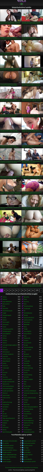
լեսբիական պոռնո (29, 443)
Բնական (5, 349)
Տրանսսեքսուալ (28, 420)
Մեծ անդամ (6, 352)
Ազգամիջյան (6, 361)
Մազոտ (26, 340)
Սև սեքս (26, 447)
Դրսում (4, 347)
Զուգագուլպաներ (7, 329)
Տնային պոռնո (6, 452)
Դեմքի (26, 329)
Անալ (25, 326)
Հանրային (5, 420)
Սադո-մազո (6, 395)
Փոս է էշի (26, 388)
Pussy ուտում (6, 397)
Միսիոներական (7, 310)
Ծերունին (27, 404)
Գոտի (4, 374)
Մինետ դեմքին (28, 379)
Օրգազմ (4, 416)
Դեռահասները (28, 306)
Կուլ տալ (5, 377)
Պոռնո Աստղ (6, 459)
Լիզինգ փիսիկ (28, 320)
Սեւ (25, 352)
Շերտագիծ (5, 322)
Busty (3, 306)
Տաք (25, 336)
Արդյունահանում (29, 317)
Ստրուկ (4, 409)
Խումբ (25, 416)
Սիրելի (26, 315)
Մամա (26, 372)
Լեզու (4, 425)
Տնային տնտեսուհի (8, 381)
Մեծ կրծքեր (27, 365)
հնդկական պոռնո (8, 445)
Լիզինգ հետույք (7, 402)
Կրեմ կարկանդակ (8, 386)
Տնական (26, 354)
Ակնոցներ (5, 406)
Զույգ (25, 358)
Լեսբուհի (5, 356)
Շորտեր (4, 372)
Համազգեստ (28, 429)
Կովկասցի (5, 368)
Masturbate (26, 324)
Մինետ (4, 297)
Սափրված (27, 308)
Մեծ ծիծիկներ (28, 313)
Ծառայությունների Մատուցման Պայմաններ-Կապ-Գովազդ (21, 467)
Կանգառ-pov (27, 349)
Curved (25, 402)
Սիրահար (27, 322)
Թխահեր (26, 297)
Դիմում (4, 342)
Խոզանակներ (28, 418)
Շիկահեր (5, 308)
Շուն (25, 304)
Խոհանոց (5, 427)
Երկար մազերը (28, 409)
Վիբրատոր (5, 384)
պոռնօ (21, 1)
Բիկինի (26, 400)
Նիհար (4, 336)
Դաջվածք (27, 361)
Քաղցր (26, 345)
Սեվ (25, 384)
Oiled (25, 381)
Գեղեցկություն (6, 331)
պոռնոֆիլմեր (28, 459)
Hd (24, 310)
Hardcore (4, 299)
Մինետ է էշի (27, 356)
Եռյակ (4, 326)
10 (29, 290)
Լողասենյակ (27, 413)
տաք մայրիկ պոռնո (30, 441)
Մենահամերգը (28, 347)
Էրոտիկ (26, 377)
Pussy (25, 299)
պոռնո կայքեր (6, 461)
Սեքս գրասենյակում (8, 418)
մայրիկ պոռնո (28, 445)
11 (33, 290)
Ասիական (5, 324)
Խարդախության (7, 388)
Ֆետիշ (4, 429)
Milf (3, 411)
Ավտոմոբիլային (7, 432)
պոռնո (26, 457)
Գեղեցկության (6, 315)
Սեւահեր (26, 363)
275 (37, 290)
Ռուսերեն (27, 370)
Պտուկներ (27, 411)
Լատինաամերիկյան (30, 390)
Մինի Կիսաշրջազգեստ (31, 406)
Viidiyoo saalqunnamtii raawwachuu (10, 454)
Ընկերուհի (27, 338)
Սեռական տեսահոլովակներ (10, 457)
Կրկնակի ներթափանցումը (31, 393)
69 (3, 400)
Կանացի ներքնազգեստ (9, 345)
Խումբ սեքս (27, 386)
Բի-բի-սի (5, 365)
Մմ (3, 370)
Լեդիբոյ (4, 422)
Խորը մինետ (27, 333)
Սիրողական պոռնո (30, 461)
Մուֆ (25, 395)
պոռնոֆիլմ (27, 452)
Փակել (4, 363)
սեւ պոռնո (5, 443)
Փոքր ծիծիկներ (7, 301)
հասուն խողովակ (7, 447)
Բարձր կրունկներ (7, 390)
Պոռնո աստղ (6, 358)
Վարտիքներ (27, 331)
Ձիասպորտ (6, 304)
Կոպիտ (26, 427)
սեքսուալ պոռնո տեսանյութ (10, 450)
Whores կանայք (28, 368)
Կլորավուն (27, 425)
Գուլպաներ (5, 404)
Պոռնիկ (4, 340)
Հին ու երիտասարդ (30, 397)
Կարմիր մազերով (7, 354)
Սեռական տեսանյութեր (9, 441)
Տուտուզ (26, 301)
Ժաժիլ (4, 317)
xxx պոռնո (27, 450)
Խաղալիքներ (6, 333)
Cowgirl (4, 313)
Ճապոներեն (27, 342)
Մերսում (5, 393)
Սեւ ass (4, 413)
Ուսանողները (28, 374)
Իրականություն (7, 379)
